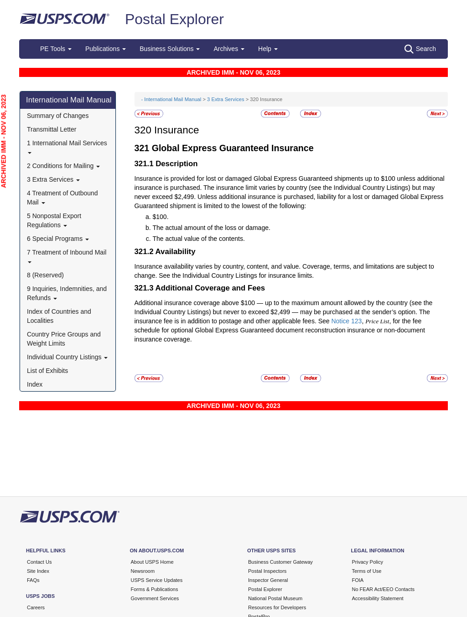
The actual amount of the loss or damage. (211, 227)
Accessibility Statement (378, 598)
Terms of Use (367, 571)
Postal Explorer (174, 19)
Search (420, 49)
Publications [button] (105, 48)
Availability (176, 251)
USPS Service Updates (157, 580)
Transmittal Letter (51, 129)
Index (34, 384)
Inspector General (268, 580)
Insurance (176, 130)
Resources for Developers (277, 607)
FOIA (358, 580)
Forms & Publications (154, 589)
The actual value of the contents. (199, 238)
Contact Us (39, 562)
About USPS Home (152, 562)
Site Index (38, 571)
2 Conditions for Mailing (63, 165)
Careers (36, 607)
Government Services (155, 598)
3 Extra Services (53, 179)
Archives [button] (228, 48)
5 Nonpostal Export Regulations (54, 220)
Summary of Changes (57, 115)
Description (176, 163)
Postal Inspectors (267, 571)
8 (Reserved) (45, 275)
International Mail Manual (69, 100)
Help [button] (268, 48)
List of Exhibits (47, 370)
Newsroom (143, 571)
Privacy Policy (367, 562)
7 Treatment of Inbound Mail (66, 256)
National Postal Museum (275, 598)
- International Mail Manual (171, 99)
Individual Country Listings (67, 357)
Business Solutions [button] (170, 48)
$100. (161, 216)
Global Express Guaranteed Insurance (233, 148)
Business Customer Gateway (280, 562)
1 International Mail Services (67, 146)
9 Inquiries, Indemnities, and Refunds (67, 293)
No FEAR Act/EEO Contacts (383, 589)
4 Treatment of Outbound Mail (62, 197)
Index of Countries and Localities (59, 316)
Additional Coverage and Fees (210, 288)
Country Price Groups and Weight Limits (64, 339)
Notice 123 (346, 321)
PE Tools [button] (56, 48)
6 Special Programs (58, 238)
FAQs (33, 580)
